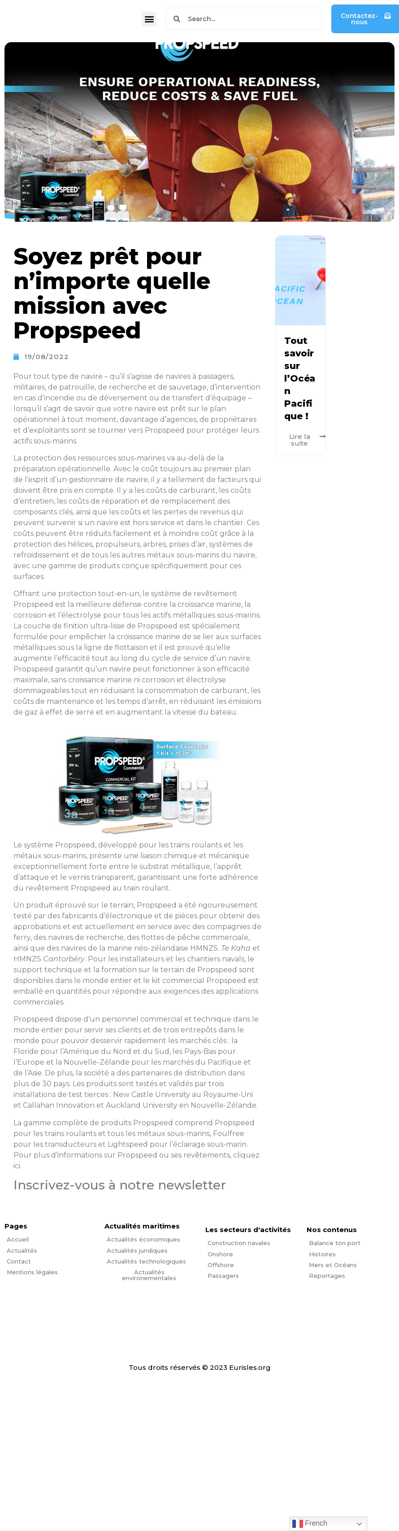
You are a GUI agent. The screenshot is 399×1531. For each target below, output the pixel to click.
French (309, 1523)
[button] (149, 19)
